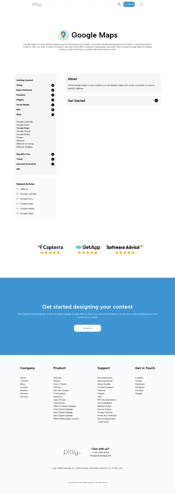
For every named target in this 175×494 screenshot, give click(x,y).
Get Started (129, 4)
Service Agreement (106, 418)
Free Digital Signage (63, 409)
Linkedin (139, 377)
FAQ (99, 396)
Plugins (56, 381)
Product (50, 4)
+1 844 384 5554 (100, 452)
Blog (22, 384)
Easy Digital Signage (63, 412)
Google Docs (22, 125)
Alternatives (59, 403)
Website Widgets (24, 147)
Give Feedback (104, 403)
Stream (19, 137)
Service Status (104, 409)
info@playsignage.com (100, 455)
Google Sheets (23, 131)
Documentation (105, 377)
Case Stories (59, 400)
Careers (24, 387)
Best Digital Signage (63, 415)
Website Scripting (25, 143)
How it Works (60, 384)
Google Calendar (24, 121)
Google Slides (23, 134)
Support (94, 4)
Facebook (140, 384)
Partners (109, 4)
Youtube (139, 390)
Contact (24, 381)
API (18, 169)
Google (138, 393)
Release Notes (104, 406)
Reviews (24, 396)
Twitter (138, 381)
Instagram (140, 387)
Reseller (24, 390)
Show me (87, 328)
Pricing (80, 4)
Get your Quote (61, 390)
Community (103, 422)
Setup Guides (103, 384)
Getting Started (24, 80)
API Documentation (106, 400)
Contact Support (105, 387)
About (72, 79)
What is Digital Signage (64, 406)
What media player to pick (66, 418)
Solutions (65, 4)
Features (57, 377)
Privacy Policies (105, 412)
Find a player (59, 393)
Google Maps (23, 128)
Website (20, 140)
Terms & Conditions (107, 415)
